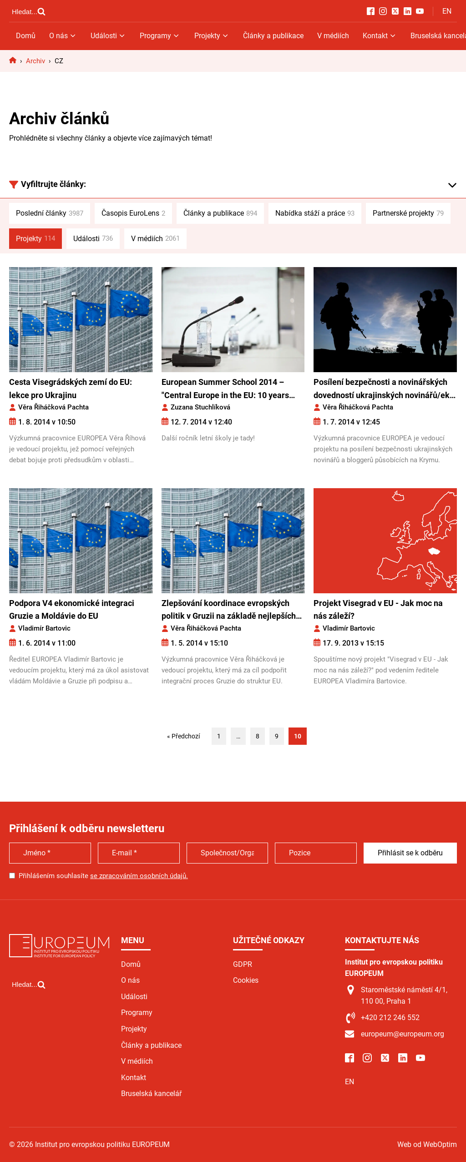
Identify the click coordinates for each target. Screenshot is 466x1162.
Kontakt (380, 35)
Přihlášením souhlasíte (103, 876)
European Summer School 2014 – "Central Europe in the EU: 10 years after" (225, 389)
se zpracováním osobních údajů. (139, 876)
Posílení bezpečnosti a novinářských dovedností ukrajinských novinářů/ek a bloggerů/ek (385, 389)
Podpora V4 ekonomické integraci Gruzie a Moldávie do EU (71, 609)
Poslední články (49, 213)
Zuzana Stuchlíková (200, 407)
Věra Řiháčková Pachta (53, 407)
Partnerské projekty (408, 213)
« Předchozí (183, 736)
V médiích (333, 35)
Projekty (211, 35)
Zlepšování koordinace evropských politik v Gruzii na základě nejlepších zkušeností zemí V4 (229, 610)
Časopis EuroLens (133, 213)
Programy (160, 35)
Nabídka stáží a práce (315, 213)
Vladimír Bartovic (44, 628)
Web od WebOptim (427, 1144)
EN (446, 11)
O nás (63, 35)
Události (108, 35)
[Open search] (28, 11)
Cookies (245, 980)
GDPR (242, 964)
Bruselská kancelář (151, 1093)
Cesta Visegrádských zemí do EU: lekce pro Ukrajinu (70, 388)
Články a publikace (273, 35)
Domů (25, 35)
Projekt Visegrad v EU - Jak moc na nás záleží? (378, 609)
